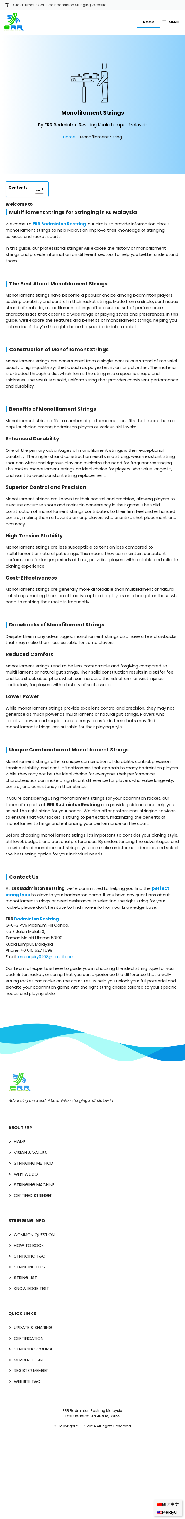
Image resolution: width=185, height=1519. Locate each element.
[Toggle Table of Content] (36, 189)
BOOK (148, 22)
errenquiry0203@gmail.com (46, 957)
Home (69, 137)
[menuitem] (168, 1504)
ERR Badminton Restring (59, 224)
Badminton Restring (36, 919)
